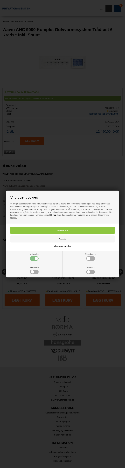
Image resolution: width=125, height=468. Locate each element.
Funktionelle (34, 270)
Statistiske (90, 270)
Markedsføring (90, 257)
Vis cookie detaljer (62, 246)
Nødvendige (34, 257)
